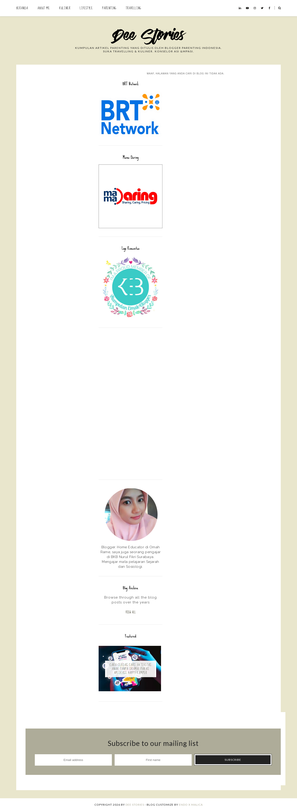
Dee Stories (135, 804)
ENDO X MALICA (191, 804)
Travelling (133, 8)
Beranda (22, 8)
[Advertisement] (130, 403)
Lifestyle (86, 8)
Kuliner (65, 8)
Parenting (109, 8)
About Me (43, 8)
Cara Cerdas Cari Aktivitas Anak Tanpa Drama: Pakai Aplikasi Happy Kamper (130, 669)
